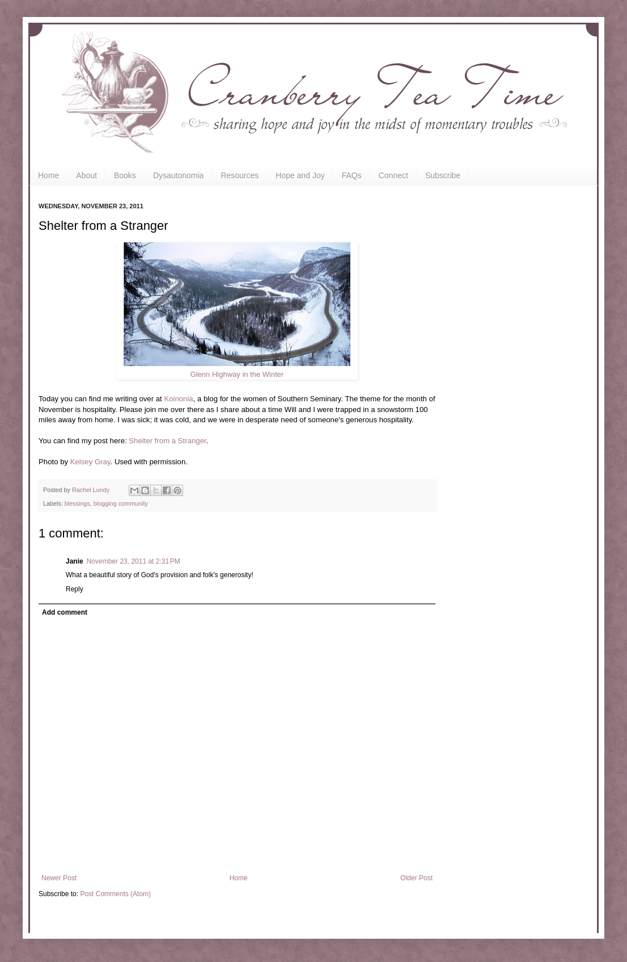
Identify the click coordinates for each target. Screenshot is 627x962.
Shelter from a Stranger (167, 440)
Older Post (416, 878)
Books (125, 175)
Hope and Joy (300, 175)
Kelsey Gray (90, 461)
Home (48, 175)
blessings (77, 503)
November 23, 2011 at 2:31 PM (133, 561)
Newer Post (59, 878)
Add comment (64, 612)
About (86, 175)
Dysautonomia (178, 175)
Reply (74, 589)
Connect (393, 175)
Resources (240, 175)
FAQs (352, 175)
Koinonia (178, 398)
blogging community (121, 503)
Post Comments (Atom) (115, 894)
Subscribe (442, 175)
